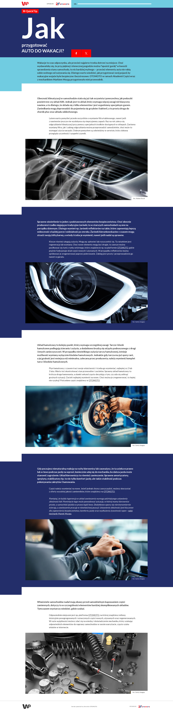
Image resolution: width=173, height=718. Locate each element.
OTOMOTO (122, 253)
